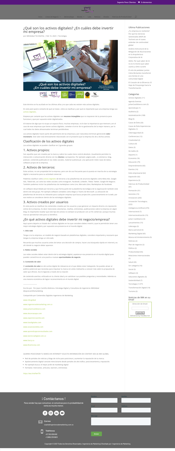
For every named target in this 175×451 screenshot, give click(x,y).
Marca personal (135, 230)
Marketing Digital (135, 233)
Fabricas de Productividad (139, 184)
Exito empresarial (135, 173)
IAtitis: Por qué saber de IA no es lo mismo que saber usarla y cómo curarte (139, 64)
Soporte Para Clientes (126, 2)
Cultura (131, 144)
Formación (133, 190)
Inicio (40, 17)
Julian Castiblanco (136, 219)
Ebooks (79, 17)
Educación (133, 162)
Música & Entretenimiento (139, 237)
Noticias (97, 17)
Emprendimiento (135, 166)
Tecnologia (62, 36)
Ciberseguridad (135, 133)
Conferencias (134, 136)
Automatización (135, 115)
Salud (131, 262)
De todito (132, 151)
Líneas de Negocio (52, 17)
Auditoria (132, 111)
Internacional (134, 211)
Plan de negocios (135, 244)
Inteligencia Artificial (137, 208)
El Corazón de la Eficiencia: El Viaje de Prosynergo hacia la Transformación (140, 85)
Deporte (132, 155)
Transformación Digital (138, 287)
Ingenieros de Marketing (121, 444)
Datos (131, 147)
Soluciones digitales (136, 277)
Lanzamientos (134, 222)
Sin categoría (134, 265)
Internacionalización (137, 215)
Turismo (132, 291)
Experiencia (133, 180)
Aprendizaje (133, 108)
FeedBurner (145, 316)
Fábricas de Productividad (121, 17)
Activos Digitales (135, 98)
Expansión (133, 176)
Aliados (106, 17)
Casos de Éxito (134, 122)
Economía (132, 158)
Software (132, 273)
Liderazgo (132, 226)
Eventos (132, 169)
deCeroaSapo (69, 17)
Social (131, 269)
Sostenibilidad (134, 280)
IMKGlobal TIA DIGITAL (35, 36)
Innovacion (133, 198)
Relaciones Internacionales (139, 255)
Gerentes (132, 194)
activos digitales (29, 112)
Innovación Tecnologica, (138, 201)
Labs (89, 17)
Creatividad (133, 140)
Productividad (134, 252)
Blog (130, 119)
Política (131, 248)
